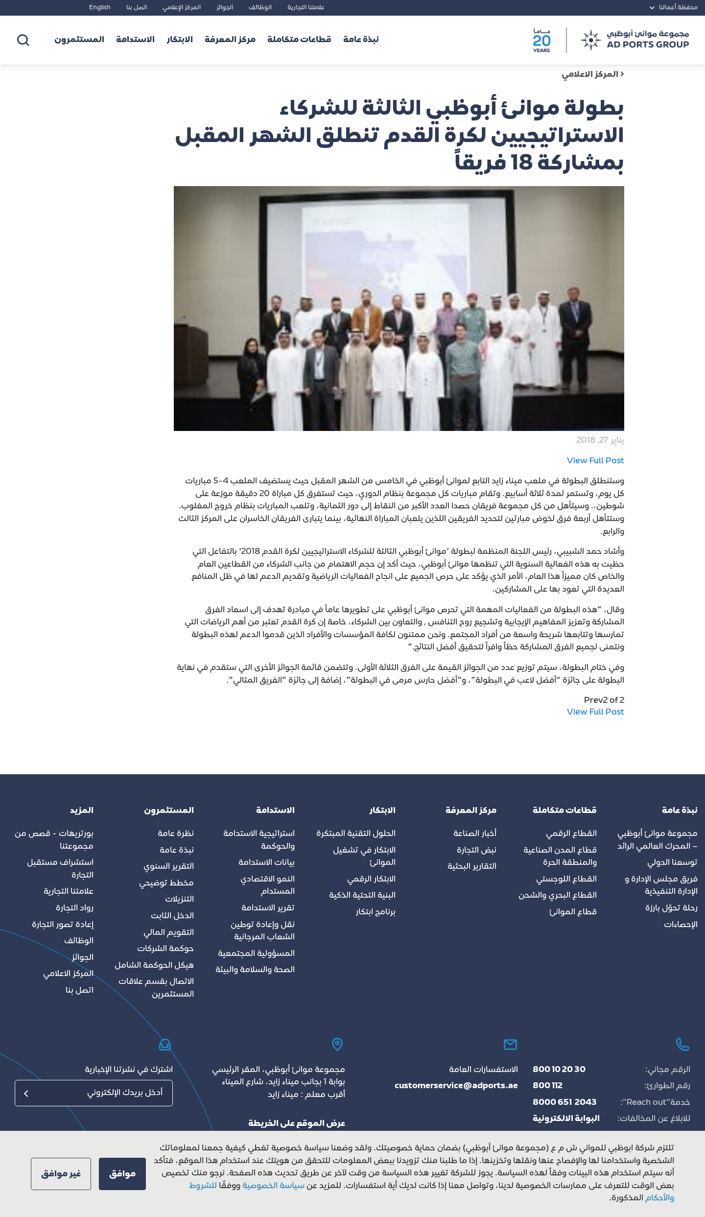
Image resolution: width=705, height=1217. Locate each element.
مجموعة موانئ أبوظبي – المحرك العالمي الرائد (657, 840)
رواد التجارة (75, 908)
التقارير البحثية (471, 867)
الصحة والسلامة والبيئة (255, 970)
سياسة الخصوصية (272, 1186)
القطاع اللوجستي (566, 879)
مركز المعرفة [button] (230, 40)
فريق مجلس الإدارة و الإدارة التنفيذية (661, 886)
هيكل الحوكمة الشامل (154, 966)
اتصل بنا (136, 7)
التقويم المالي (168, 933)
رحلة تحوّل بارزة (671, 908)
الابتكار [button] (179, 40)
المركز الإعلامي (182, 7)
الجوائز (224, 7)
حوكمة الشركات (165, 949)
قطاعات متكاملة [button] (299, 40)
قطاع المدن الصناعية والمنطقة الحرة (560, 857)
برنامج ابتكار (375, 912)
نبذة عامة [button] (361, 40)
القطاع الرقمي (571, 834)
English (100, 7)
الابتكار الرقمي (371, 879)
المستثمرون (79, 40)
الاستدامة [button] (135, 40)
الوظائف (260, 7)
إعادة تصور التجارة (63, 925)
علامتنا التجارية (306, 7)
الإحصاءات (681, 925)
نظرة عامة (176, 834)
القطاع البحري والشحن (557, 896)
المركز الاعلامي (593, 75)
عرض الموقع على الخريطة (296, 1124)
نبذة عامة (177, 851)
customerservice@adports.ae (456, 1086)
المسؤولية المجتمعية (256, 954)
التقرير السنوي (168, 867)
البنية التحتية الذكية (362, 896)
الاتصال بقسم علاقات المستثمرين (156, 988)
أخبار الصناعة (474, 834)
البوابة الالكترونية (566, 1119)
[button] (122, 1174)
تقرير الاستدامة (268, 908)
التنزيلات (179, 900)
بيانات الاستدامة (266, 863)
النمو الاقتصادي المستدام (267, 886)
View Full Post (595, 461)
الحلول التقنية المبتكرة (356, 834)
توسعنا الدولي (672, 863)
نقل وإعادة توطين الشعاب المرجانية (263, 931)
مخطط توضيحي (166, 883)
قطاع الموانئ (573, 912)
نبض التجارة (476, 851)
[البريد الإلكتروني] (94, 1093)
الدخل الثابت (172, 916)
